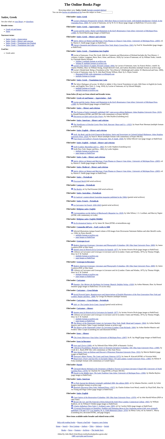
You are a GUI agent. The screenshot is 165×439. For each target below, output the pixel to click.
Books (63, 430)
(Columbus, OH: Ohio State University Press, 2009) (114, 245)
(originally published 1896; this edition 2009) (101, 383)
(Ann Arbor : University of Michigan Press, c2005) (116, 41)
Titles (91, 426)
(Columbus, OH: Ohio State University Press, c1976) (104, 397)
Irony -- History (83, 333)
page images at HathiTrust (85, 153)
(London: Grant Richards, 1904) (104, 327)
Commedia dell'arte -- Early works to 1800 (93, 227)
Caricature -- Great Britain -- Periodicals (93, 300)
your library (19, 22)
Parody (79, 365)
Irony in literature (84, 341)
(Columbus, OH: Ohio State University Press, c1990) (116, 348)
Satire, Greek (82, 17)
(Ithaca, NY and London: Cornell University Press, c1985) (112, 359)
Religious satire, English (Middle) (90, 219)
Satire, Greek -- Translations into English (21, 43)
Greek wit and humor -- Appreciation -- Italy (94, 98)
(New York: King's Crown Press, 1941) (103, 45)
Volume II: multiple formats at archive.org (91, 63)
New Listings (75, 426)
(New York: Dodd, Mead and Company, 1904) (109, 323)
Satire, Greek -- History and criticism (19, 41)
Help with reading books (66, 422)
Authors (84, 426)
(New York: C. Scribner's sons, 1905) (94, 406)
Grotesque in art (83, 241)
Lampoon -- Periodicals (86, 185)
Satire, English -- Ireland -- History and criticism (96, 143)
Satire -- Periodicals (84, 177)
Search (65, 426)
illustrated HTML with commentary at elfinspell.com (95, 74)
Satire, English (82, 393)
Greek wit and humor (13, 29)
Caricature (81, 280)
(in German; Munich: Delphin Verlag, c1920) (103, 284)
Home (58, 426)
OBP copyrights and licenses (82, 436)
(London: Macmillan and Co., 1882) (88, 147)
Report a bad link (83, 422)
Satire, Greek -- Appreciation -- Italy (91, 27)
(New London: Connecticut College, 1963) (111, 402)
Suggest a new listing (100, 422)
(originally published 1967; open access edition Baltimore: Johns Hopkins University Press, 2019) (117, 112)
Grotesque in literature (86, 262)
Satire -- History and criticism (88, 108)
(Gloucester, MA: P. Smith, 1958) (98, 139)
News (70, 430)
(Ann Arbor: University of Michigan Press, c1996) (109, 373)
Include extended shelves (96, 10)
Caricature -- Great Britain (87, 290)
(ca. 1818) (98, 213)
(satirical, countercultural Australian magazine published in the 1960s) (100, 197)
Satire (8, 31)
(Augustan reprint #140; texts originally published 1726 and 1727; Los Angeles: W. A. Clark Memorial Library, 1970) (114, 409)
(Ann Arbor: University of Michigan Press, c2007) (100, 338)
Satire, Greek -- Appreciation (16, 39)
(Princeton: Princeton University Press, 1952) (107, 352)
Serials (106, 426)
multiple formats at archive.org (87, 90)
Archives (86, 430)
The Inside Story (97, 430)
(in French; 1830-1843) (87, 205)
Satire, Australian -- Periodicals (89, 193)
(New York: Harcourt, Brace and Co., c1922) (102, 124)
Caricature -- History (85, 308)
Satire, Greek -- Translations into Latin (20, 45)
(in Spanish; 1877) (95, 250)
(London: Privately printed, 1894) (93, 66)
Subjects (99, 426)
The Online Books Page (82, 4)
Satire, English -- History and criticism (92, 130)
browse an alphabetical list (72, 12)
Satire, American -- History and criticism (93, 120)
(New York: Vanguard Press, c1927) (94, 387)
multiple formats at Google (85, 76)
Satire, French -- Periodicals (87, 201)
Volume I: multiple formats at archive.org (91, 61)
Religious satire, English (86, 209)
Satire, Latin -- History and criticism (91, 157)
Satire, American (83, 379)
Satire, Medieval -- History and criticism (92, 167)
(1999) (82, 345)
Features (78, 430)
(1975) (97, 356)
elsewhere (29, 22)
